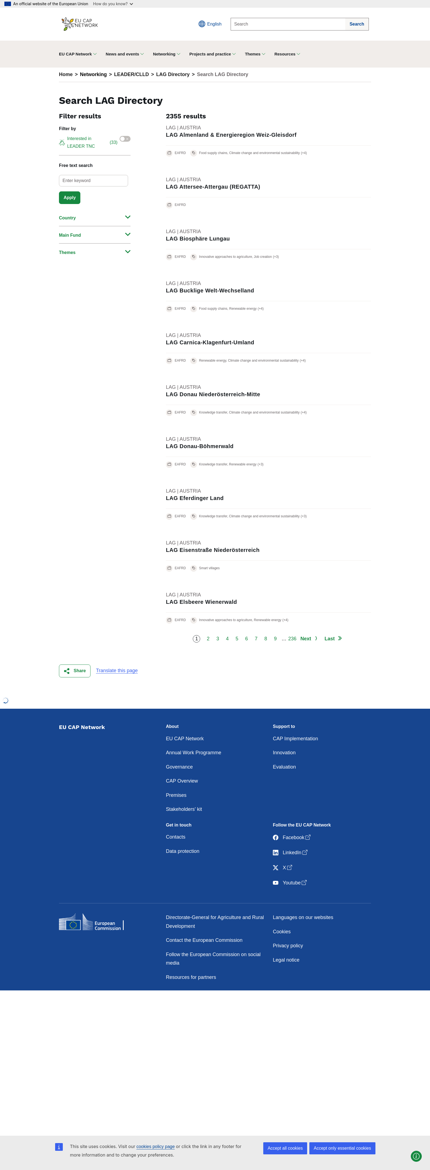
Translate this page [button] (117, 670)
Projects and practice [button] (210, 54)
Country (67, 218)
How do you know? (113, 3)
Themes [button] (253, 54)
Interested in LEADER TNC (88, 142)
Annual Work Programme (193, 752)
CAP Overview (182, 781)
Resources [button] (285, 54)
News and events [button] (122, 54)
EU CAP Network (185, 738)
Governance (179, 767)
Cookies (282, 931)
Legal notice (286, 960)
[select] (93, 180)
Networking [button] (164, 54)
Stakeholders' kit (184, 809)
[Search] (288, 24)
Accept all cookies (285, 1148)
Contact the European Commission (204, 940)
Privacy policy (288, 945)
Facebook (292, 837)
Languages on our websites (303, 917)
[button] (74, 670)
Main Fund (70, 235)
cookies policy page (155, 1146)
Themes (67, 252)
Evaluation (284, 767)
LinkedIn (291, 853)
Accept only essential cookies (342, 1148)
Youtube (290, 883)
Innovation (284, 752)
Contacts (175, 837)
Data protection (182, 851)
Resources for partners (191, 977)
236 (292, 638)
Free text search (76, 165)
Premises (176, 795)
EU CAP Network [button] (75, 54)
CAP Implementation (295, 738)
